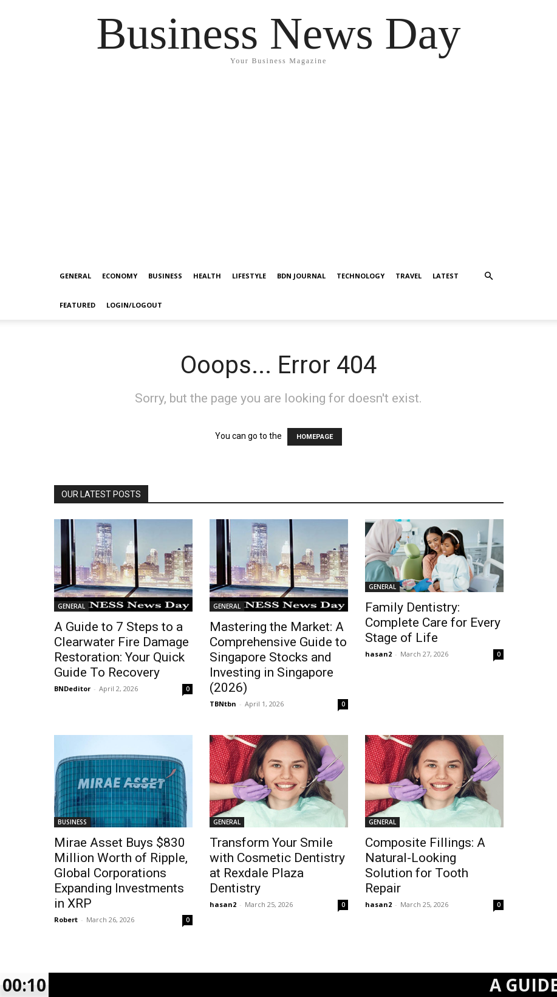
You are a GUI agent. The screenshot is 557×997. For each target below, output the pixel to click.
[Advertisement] (278, 170)
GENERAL (75, 275)
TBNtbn (223, 703)
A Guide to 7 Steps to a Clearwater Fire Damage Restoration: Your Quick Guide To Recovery (121, 649)
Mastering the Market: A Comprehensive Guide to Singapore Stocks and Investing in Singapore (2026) (278, 657)
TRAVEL (408, 275)
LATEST (445, 275)
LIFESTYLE (249, 275)
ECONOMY (119, 275)
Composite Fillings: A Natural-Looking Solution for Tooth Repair (425, 865)
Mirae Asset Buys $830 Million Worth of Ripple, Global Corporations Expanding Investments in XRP (121, 873)
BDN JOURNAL (301, 275)
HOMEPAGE (314, 437)
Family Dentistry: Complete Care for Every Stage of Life (433, 622)
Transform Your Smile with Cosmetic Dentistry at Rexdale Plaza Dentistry (277, 865)
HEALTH (207, 275)
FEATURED (77, 304)
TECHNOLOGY (360, 275)
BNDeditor (72, 688)
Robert (66, 919)
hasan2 (378, 653)
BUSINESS (165, 275)
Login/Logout (134, 304)
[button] (489, 276)
